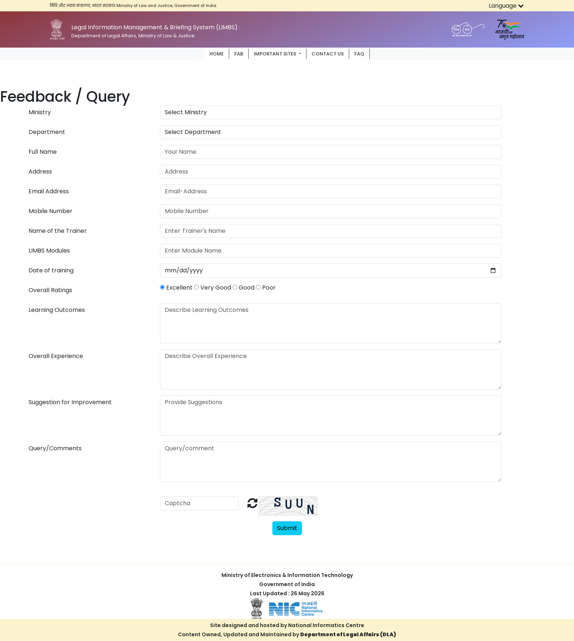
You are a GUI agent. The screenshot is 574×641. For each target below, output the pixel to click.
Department (47, 132)
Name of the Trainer (58, 231)
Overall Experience (56, 356)
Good (243, 287)
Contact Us (328, 53)
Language (506, 5)
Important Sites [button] (275, 53)
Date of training (51, 270)
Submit (287, 528)
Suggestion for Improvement (70, 402)
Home (216, 53)
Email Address (49, 191)
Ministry (40, 112)
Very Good (212, 287)
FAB (238, 53)
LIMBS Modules (49, 250)
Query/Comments (55, 448)
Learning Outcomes (57, 310)
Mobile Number (50, 211)
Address (40, 171)
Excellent (176, 287)
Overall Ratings (50, 290)
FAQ (359, 53)
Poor (266, 287)
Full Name (43, 152)
